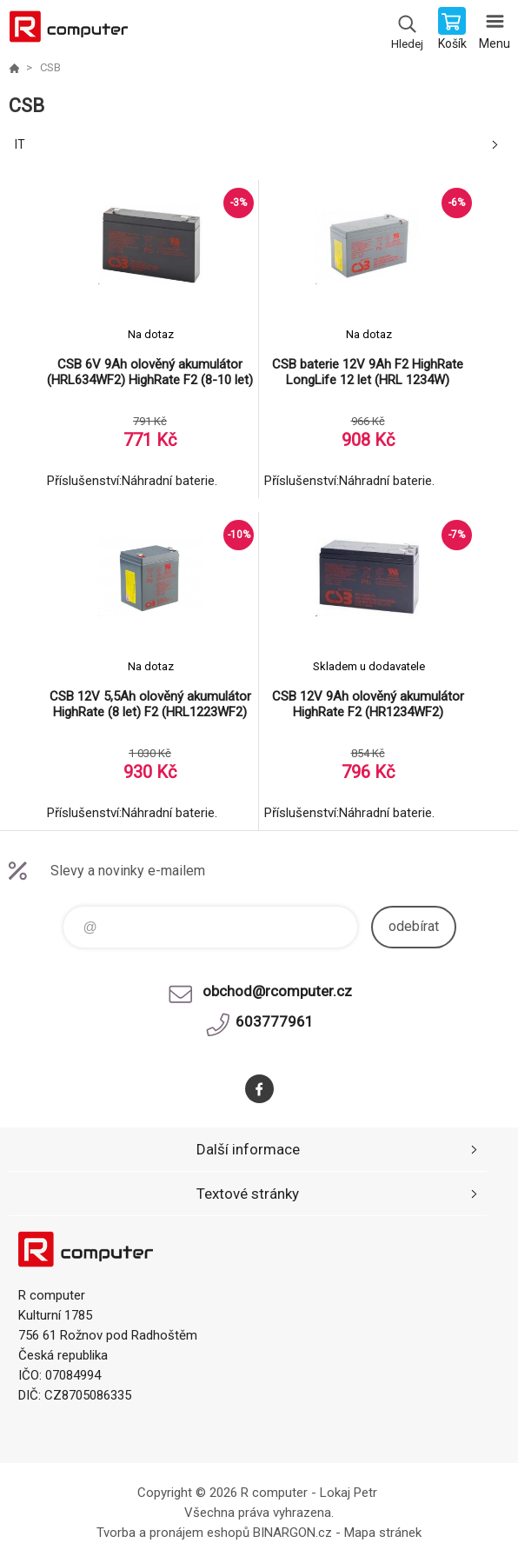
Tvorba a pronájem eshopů (172, 1532)
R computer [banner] (68, 30)
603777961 (275, 1021)
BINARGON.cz (292, 1532)
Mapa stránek (383, 1532)
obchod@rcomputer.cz (277, 991)
